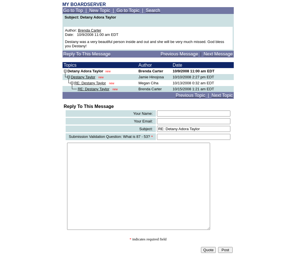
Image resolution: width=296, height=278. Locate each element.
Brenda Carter (89, 30)
